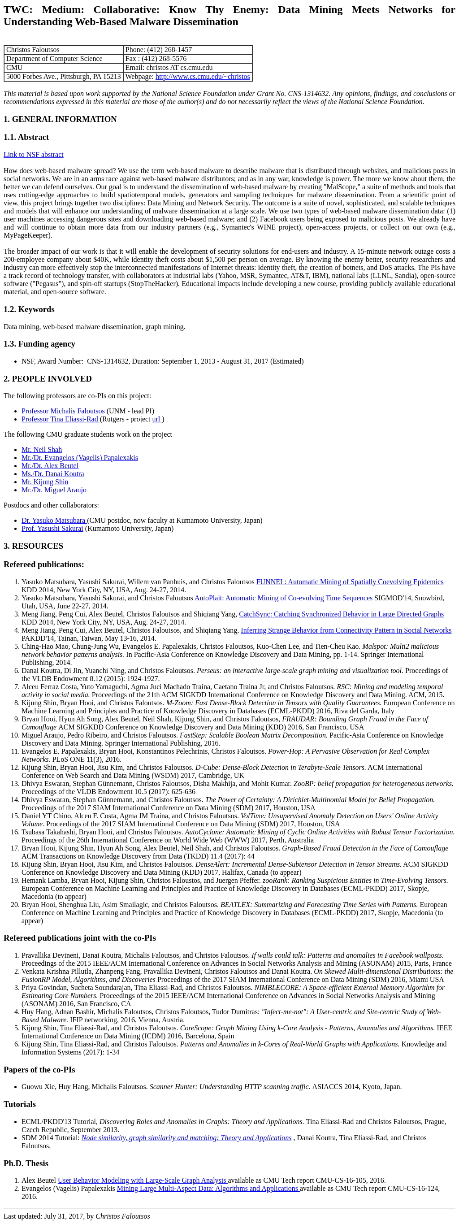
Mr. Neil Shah (42, 449)
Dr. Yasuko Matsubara (54, 520)
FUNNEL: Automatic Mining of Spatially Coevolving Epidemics (350, 582)
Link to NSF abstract (34, 154)
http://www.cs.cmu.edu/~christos (203, 76)
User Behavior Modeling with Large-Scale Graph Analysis (143, 1180)
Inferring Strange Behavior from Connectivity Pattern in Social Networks (346, 630)
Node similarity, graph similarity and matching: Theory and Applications (187, 1138)
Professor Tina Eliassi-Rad (61, 419)
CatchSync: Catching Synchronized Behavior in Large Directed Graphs (341, 614)
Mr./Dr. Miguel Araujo (54, 490)
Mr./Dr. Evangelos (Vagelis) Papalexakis (80, 457)
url (157, 419)
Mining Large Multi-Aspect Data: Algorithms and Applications (208, 1188)
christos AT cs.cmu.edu (180, 67)
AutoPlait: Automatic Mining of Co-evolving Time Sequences (284, 598)
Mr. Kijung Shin (45, 482)
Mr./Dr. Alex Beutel (50, 465)
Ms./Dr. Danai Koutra (53, 473)
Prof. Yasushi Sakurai (52, 528)
